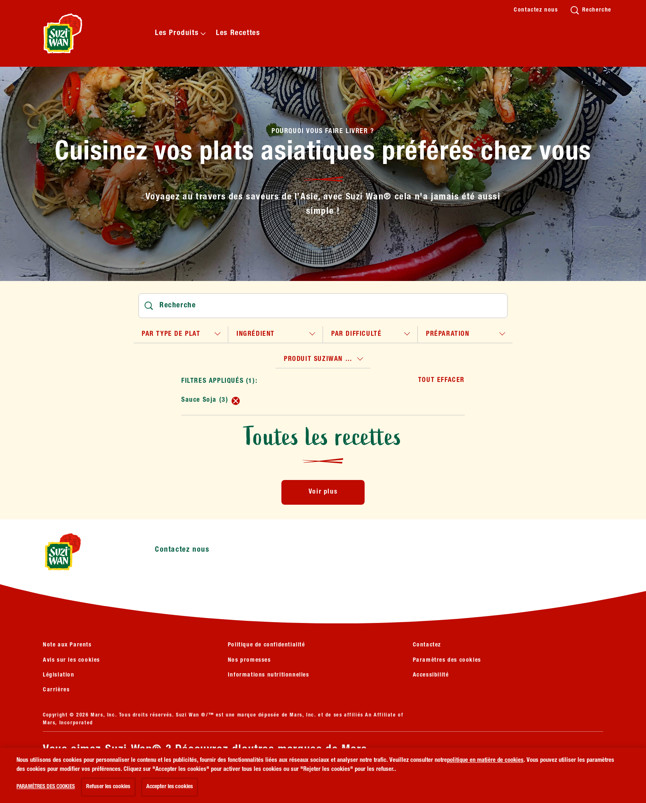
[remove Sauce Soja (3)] (236, 401)
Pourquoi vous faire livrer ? (323, 132)
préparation (448, 334)
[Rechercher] (323, 305)
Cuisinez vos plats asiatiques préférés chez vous (323, 153)
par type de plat (171, 334)
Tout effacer (441, 380)
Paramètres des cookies (447, 660)
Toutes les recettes (323, 437)
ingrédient (255, 334)
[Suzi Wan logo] (86, 551)
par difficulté (356, 334)
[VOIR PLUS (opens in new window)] (84, 777)
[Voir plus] (323, 492)
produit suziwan (319, 359)
